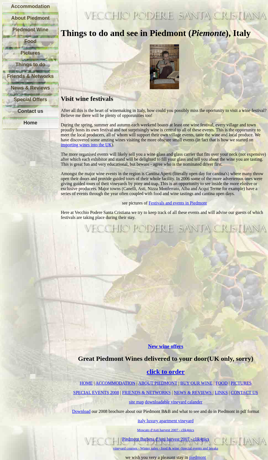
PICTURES (241, 383)
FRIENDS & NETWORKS (146, 392)
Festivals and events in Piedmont (178, 203)
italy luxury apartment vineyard (165, 420)
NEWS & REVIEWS (193, 392)
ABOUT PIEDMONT (157, 383)
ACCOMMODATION (115, 383)
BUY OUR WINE (196, 383)
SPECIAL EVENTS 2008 (96, 392)
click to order (166, 371)
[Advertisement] (27, 219)
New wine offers (165, 346)
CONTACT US (244, 392)
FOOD (222, 383)
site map (136, 402)
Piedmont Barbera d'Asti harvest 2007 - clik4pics (165, 439)
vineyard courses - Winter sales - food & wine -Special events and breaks (165, 448)
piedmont (197, 457)
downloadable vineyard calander (173, 402)
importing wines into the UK (86, 144)
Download (81, 411)
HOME (86, 383)
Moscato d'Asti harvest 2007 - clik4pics (165, 430)
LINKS (221, 392)
